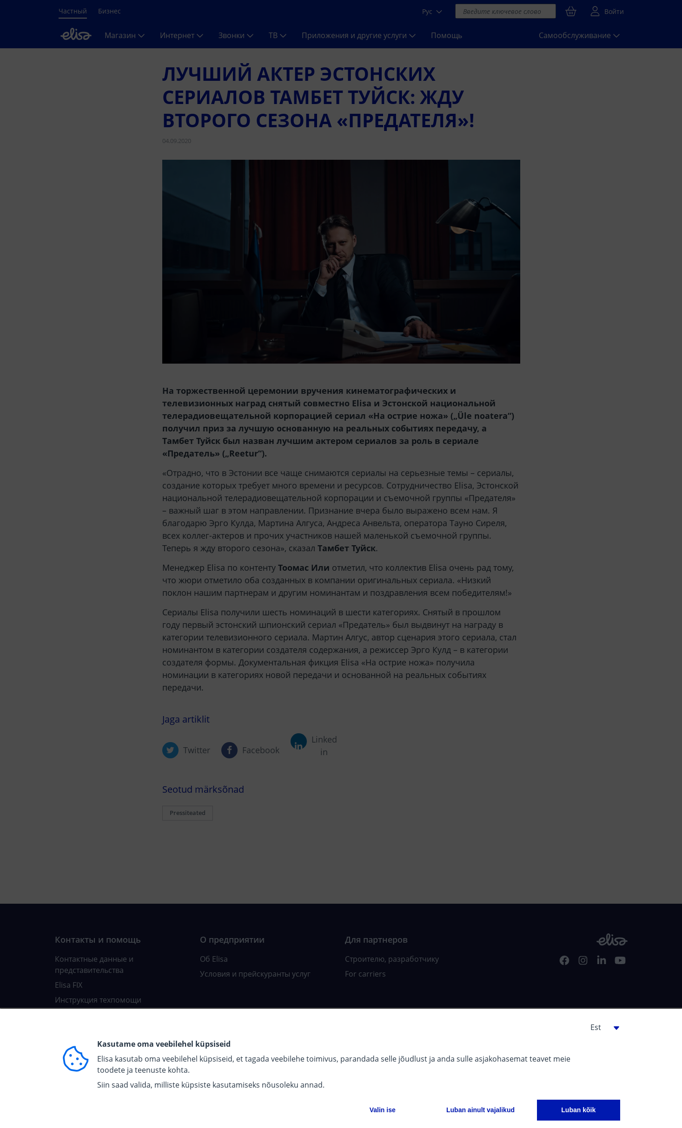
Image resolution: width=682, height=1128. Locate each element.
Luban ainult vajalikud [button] (480, 1110)
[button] (601, 1027)
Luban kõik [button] (578, 1110)
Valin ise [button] (383, 1110)
